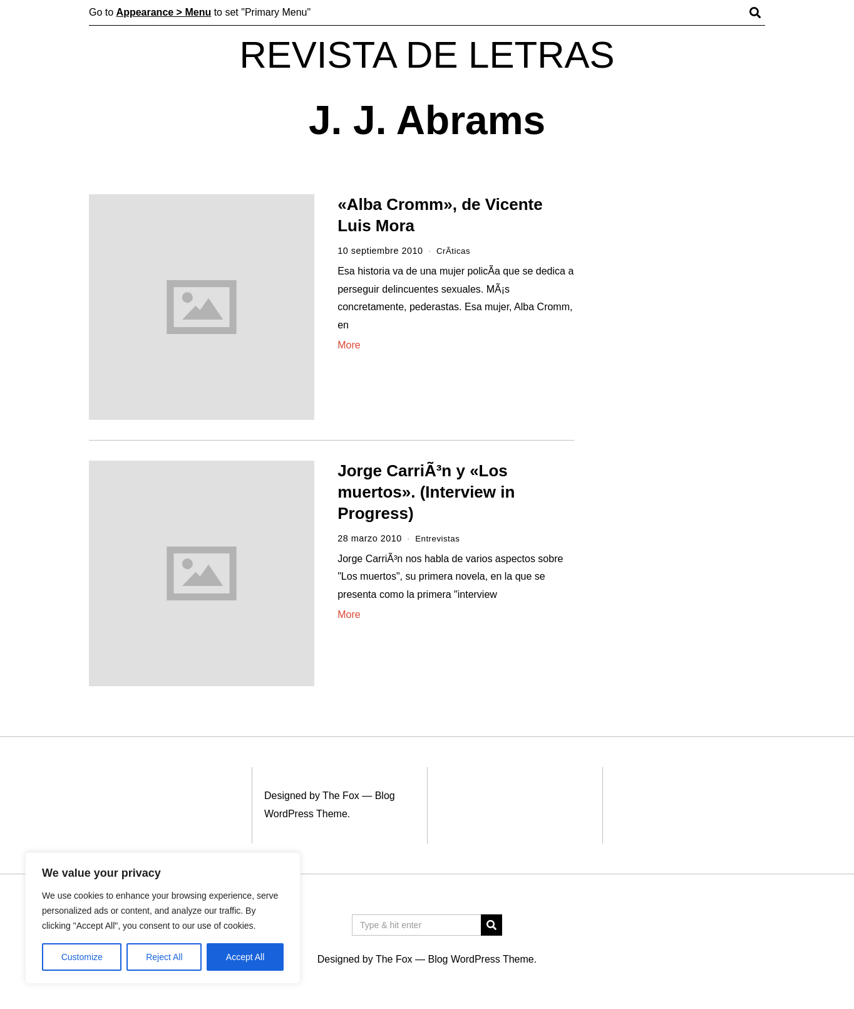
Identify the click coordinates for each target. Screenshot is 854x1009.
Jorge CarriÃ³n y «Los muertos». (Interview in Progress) (426, 492)
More (348, 345)
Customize (82, 957)
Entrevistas (439, 538)
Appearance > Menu (164, 12)
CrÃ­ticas (454, 251)
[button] (491, 925)
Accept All (245, 957)
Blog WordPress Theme (480, 959)
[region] (163, 918)
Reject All (164, 957)
